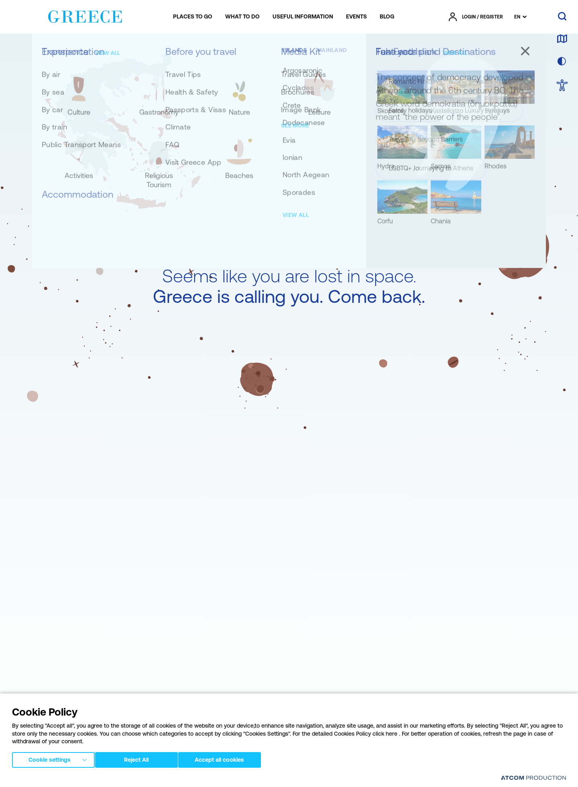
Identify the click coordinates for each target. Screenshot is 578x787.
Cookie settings (49, 758)
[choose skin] (562, 62)
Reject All (140, 758)
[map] (562, 39)
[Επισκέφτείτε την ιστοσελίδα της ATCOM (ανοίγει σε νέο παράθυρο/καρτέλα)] (533, 777)
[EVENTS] (356, 16)
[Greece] (85, 15)
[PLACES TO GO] (193, 16)
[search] (562, 17)
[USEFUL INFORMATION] (302, 16)
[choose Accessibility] (562, 86)
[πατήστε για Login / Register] (476, 17)
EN (517, 17)
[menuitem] (193, 16)
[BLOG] (387, 16)
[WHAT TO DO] (242, 16)
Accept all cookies (226, 758)
